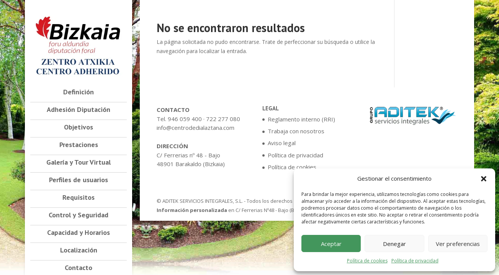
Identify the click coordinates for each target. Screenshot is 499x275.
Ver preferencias (458, 243)
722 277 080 (223, 119)
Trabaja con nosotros (296, 131)
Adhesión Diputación (78, 110)
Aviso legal (282, 143)
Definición (78, 92)
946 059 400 (185, 119)
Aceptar (331, 243)
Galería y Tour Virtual (78, 163)
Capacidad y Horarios (78, 233)
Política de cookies (367, 260)
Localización (78, 250)
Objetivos (78, 128)
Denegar (394, 243)
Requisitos (78, 198)
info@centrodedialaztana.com (195, 127)
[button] (484, 179)
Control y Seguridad (78, 215)
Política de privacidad (414, 260)
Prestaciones (78, 145)
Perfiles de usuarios (78, 180)
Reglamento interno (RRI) (301, 119)
